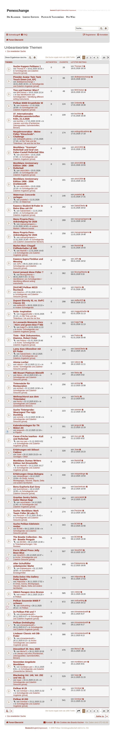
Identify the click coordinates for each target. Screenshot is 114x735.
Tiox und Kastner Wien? (26, 90)
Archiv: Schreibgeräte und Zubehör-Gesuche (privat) (25, 558)
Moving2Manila (26, 275)
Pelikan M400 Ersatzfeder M (28, 103)
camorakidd (25, 502)
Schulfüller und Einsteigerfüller (24, 572)
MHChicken (22, 92)
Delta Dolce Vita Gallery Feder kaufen (26, 578)
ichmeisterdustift (27, 614)
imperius (20, 292)
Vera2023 (21, 555)
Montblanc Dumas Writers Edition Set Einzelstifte (27, 461)
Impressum (72, 10)
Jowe (19, 454)
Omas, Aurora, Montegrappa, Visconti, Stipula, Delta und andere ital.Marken (28, 480)
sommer (20, 417)
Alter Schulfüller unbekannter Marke (23, 564)
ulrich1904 (24, 155)
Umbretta (24, 105)
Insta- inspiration (22, 311)
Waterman (26, 202)
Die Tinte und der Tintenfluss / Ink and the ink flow (26, 142)
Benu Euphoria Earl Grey (26, 487)
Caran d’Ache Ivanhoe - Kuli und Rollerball (28, 437)
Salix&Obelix (25, 211)
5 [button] (97, 57)
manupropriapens (27, 224)
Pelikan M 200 (20, 699)
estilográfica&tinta (24, 139)
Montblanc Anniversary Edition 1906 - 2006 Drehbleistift (25, 181)
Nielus (19, 375)
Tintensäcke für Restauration (21, 384)
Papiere (18, 432)
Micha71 (23, 651)
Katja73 (23, 327)
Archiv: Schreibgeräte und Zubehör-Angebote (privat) (25, 330)
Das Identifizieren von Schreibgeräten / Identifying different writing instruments (28, 97)
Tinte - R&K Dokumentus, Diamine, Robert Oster (26, 336)
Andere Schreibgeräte (24, 307)
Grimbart (23, 691)
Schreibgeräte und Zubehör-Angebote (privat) (28, 85)
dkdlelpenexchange (25, 82)
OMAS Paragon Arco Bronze (28, 592)
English (58, 10)
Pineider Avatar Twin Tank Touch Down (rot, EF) (27, 78)
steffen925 (21, 305)
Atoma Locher (20, 362)
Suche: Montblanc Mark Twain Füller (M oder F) (26, 511)
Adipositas (21, 582)
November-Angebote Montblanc (24, 663)
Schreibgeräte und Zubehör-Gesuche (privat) (26, 72)
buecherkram (22, 489)
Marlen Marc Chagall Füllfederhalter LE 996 (25, 246)
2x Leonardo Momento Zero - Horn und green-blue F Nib (28, 323)
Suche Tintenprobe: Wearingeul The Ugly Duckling (24, 412)
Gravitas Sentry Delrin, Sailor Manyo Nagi (25, 498)
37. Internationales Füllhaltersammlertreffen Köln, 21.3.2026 (26, 116)
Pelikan (18, 597)
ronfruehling (25, 606)
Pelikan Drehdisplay (24, 622)
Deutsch (53, 10)
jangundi (20, 430)
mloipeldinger (22, 476)
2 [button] (87, 57)
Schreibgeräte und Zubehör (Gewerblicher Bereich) (28, 241)
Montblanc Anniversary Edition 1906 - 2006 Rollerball (25, 165)
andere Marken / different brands (25, 227)
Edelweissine (25, 568)
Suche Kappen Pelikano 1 (27, 66)
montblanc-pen (26, 667)
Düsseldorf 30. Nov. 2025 (26, 649)
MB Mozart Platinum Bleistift (28, 373)
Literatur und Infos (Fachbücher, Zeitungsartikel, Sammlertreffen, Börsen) (26, 125)
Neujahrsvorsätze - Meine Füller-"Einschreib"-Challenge (26, 134)
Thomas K (21, 69)
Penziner (20, 515)
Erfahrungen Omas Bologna (28, 474)
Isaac (19, 680)
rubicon (20, 364)
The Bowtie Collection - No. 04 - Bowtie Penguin (28, 538)
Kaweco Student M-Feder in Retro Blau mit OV (28, 207)
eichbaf (20, 388)
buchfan (20, 121)
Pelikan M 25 (20, 688)
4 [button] (94, 57)
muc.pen (23, 441)
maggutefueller (26, 314)
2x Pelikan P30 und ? (24, 612)
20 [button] (104, 57)
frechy (19, 401)
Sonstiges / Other (20, 457)
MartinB (23, 251)
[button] (78, 57)
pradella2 (24, 200)
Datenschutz (65, 10)
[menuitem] (24, 35)
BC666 (20, 529)
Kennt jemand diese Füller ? (28, 272)
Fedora (23, 340)
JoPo (19, 264)
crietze (23, 595)
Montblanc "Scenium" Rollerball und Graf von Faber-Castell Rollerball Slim (28, 150)
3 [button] (90, 57)
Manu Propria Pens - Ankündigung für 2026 (25, 220)
